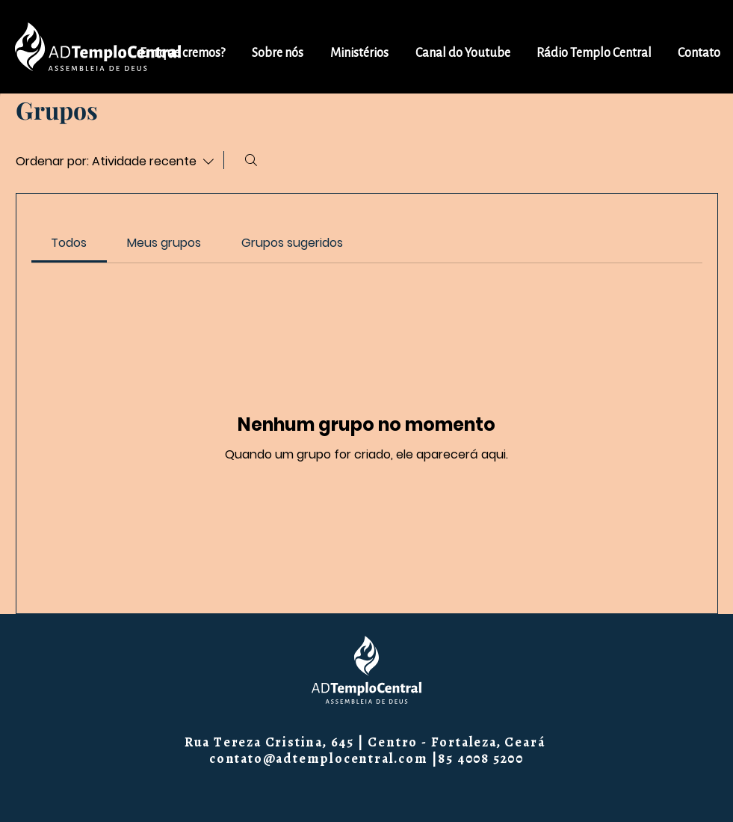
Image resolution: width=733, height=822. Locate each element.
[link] (69, 242)
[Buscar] (251, 160)
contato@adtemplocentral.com (318, 758)
